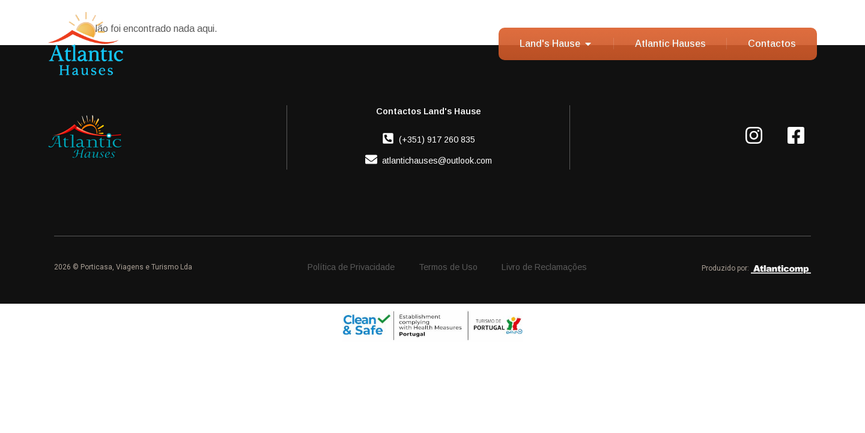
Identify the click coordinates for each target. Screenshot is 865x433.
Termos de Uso (448, 267)
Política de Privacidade (351, 267)
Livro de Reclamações (544, 267)
